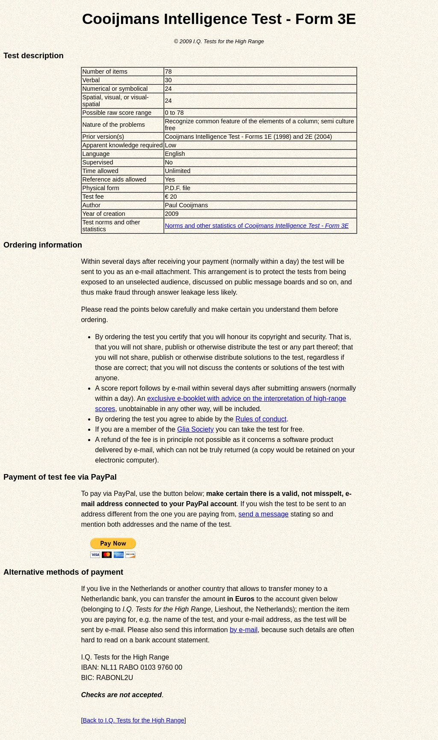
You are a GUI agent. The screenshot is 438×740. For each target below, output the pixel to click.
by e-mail (243, 629)
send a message (263, 514)
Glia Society (195, 429)
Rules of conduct (260, 419)
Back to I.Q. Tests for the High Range (133, 720)
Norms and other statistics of (257, 225)
